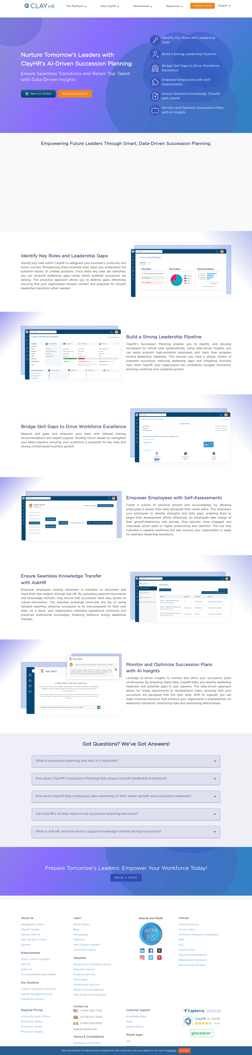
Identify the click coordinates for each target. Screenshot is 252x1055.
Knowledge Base (136, 1030)
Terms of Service (189, 938)
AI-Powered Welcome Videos (38, 988)
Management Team (32, 938)
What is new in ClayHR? (35, 973)
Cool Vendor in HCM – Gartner (34, 956)
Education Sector (84, 983)
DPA (181, 953)
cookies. (172, 1050)
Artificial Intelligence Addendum (198, 948)
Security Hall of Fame (192, 979)
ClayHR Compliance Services (38, 1003)
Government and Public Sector (92, 978)
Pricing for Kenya (31, 1040)
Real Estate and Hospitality (89, 1008)
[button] (76, 6)
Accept (184, 1050)
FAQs (129, 1035)
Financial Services (84, 988)
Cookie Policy (187, 963)
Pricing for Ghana (31, 1035)
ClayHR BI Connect (32, 1013)
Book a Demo (126, 878)
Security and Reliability (193, 969)
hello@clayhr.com (85, 1043)
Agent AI (26, 983)
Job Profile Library (84, 963)
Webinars (79, 953)
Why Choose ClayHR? (86, 958)
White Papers (81, 938)
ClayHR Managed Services (36, 1008)
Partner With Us (31, 948)
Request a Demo (202, 6)
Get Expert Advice (75, 93)
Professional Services (86, 998)
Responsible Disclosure (193, 974)
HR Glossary (80, 948)
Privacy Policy (187, 943)
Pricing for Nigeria (32, 1045)
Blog (76, 943)
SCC (181, 958)
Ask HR (25, 978)
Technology (80, 993)
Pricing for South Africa (35, 1030)
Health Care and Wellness (89, 1003)
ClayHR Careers (30, 943)
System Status (135, 1040)
